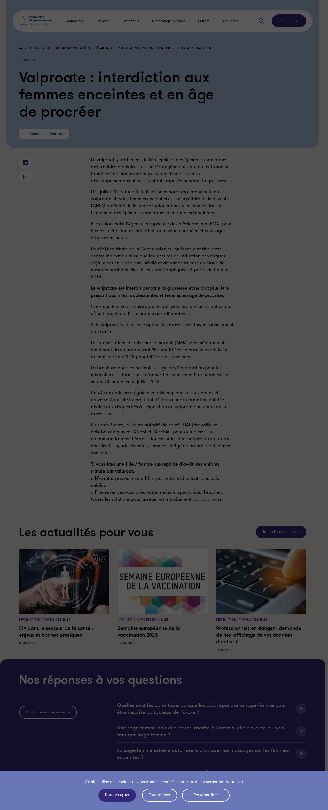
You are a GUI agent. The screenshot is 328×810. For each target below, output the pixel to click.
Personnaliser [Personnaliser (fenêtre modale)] (205, 795)
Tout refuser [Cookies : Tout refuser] (159, 795)
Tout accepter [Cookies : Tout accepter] (117, 795)
